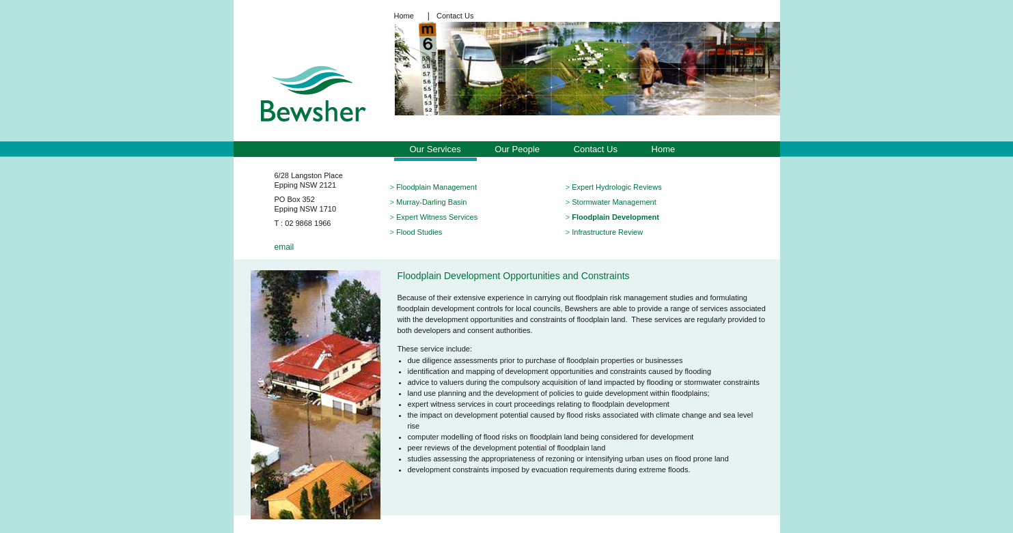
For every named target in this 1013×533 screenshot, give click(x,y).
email (284, 247)
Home (404, 16)
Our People (517, 149)
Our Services (435, 149)
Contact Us (454, 16)
